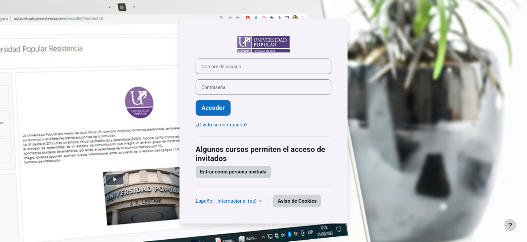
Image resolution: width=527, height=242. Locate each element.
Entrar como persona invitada (233, 172)
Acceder (213, 108)
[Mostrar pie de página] (510, 225)
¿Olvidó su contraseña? (221, 125)
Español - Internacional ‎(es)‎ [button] (227, 201)
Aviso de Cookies (297, 201)
